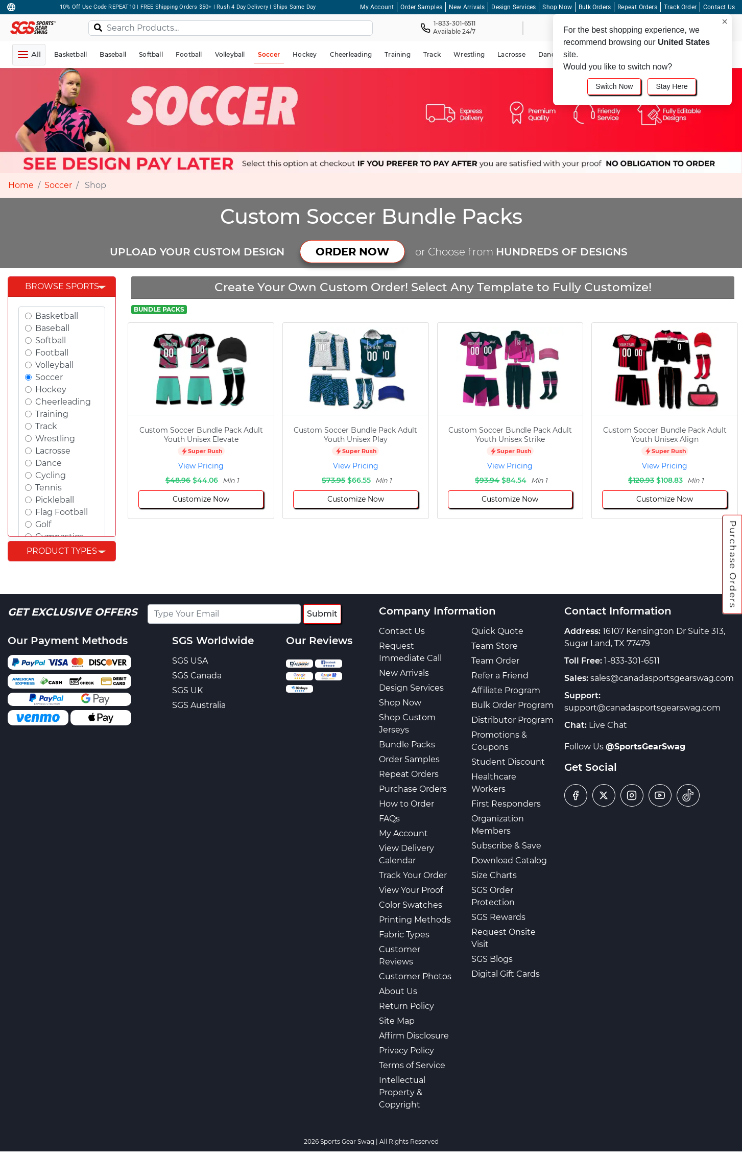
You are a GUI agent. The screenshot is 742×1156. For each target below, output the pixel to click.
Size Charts (494, 875)
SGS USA (190, 661)
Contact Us (719, 7)
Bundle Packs (407, 744)
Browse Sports (62, 286)
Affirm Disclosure (414, 1036)
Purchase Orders (733, 564)
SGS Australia (199, 705)
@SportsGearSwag (645, 746)
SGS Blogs (492, 959)
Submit (322, 614)
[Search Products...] (230, 28)
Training (51, 414)
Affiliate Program (505, 690)
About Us (398, 991)
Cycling (50, 475)
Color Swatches (410, 905)
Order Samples (421, 7)
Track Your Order (413, 875)
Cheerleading (63, 402)
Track (46, 426)
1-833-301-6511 (632, 661)
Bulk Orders (595, 7)
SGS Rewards (498, 917)
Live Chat (608, 725)
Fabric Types (404, 934)
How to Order (406, 804)
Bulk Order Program (512, 705)
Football (51, 353)
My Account (377, 7)
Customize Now (201, 499)
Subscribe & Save (506, 846)
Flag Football (61, 512)
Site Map (397, 1021)
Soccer (58, 185)
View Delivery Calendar (406, 854)
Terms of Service (412, 1065)
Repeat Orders (637, 7)
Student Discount (508, 762)
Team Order (495, 661)
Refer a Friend (500, 675)
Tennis (48, 487)
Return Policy (406, 1006)
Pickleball (54, 500)
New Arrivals (467, 7)
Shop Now (557, 7)
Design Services (513, 7)
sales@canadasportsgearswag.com (662, 678)
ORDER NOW (352, 251)
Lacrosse (52, 451)
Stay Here (671, 86)
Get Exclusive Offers (72, 612)
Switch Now (614, 86)
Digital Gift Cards (505, 974)
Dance (48, 463)
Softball (50, 340)
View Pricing (201, 465)
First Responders (506, 804)
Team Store (494, 646)
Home (21, 185)
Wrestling (55, 438)
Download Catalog (509, 860)
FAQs (389, 818)
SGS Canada (197, 675)
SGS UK (187, 690)
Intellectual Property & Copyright (402, 1092)
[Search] (98, 27)
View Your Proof (411, 890)
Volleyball (54, 365)
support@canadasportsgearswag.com (642, 708)
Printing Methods (415, 920)
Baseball (52, 328)
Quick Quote (497, 631)
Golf (43, 524)
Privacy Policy (406, 1050)
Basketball (56, 316)
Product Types (62, 551)
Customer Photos (415, 976)
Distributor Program (512, 720)
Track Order (680, 7)
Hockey (50, 389)
